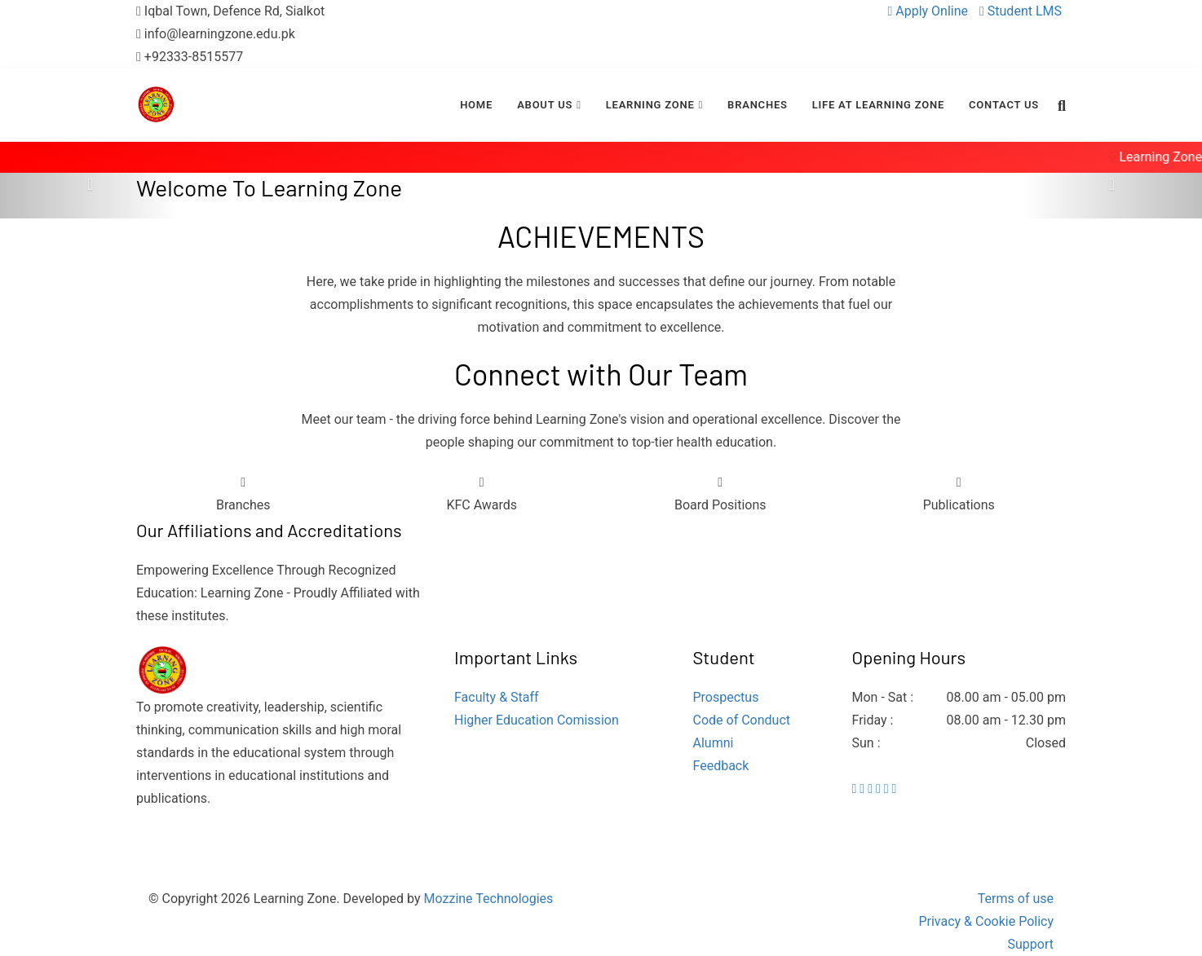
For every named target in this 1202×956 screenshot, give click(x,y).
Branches (757, 105)
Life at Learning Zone (878, 105)
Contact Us (1004, 105)
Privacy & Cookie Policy (986, 921)
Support (1031, 944)
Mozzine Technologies (489, 898)
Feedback (721, 765)
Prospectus (726, 697)
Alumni (713, 743)
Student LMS (1020, 11)
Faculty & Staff (496, 697)
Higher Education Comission (536, 720)
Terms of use (1016, 898)
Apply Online (929, 11)
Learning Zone (650, 105)
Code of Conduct (742, 720)
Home (476, 105)
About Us (544, 105)
